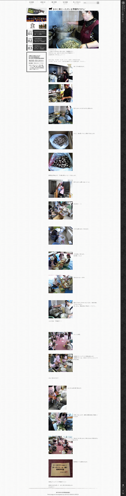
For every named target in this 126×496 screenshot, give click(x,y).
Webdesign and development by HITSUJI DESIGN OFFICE (63, 494)
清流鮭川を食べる (36, 25)
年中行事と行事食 (36, 18)
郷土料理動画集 (36, 11)
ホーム (123, 485)
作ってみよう (76, 3)
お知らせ (43, 3)
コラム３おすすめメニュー (36, 47)
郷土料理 (54, 3)
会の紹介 (31, 3)
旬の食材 (65, 3)
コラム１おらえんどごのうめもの (36, 33)
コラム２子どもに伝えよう (36, 40)
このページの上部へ (123, 492)
